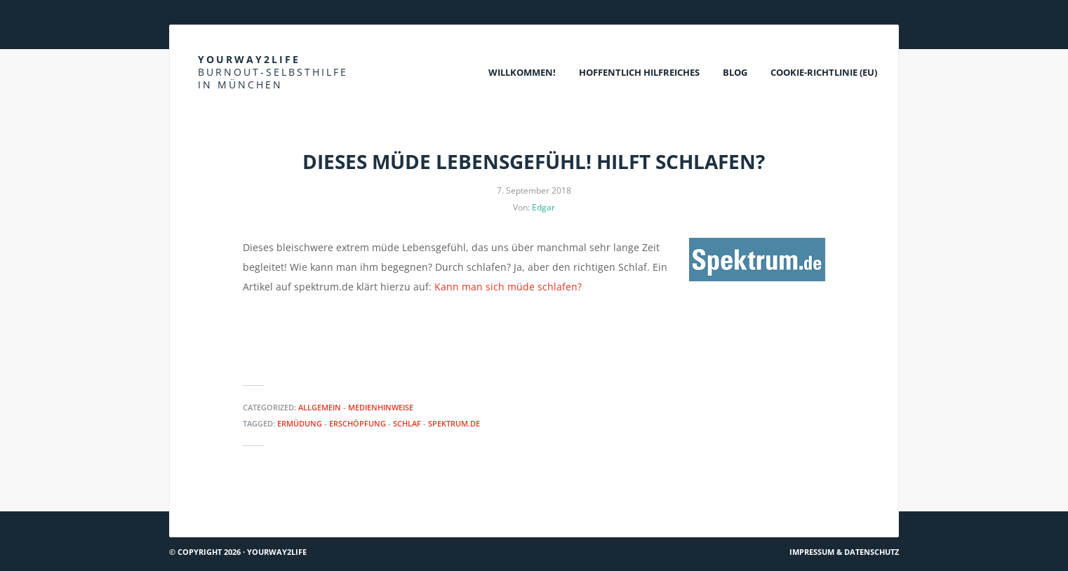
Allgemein (319, 407)
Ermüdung (299, 423)
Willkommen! (522, 72)
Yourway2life (273, 72)
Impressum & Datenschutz (844, 551)
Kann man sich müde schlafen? (508, 286)
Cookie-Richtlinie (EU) (823, 72)
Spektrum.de (454, 423)
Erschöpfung (357, 423)
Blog (735, 72)
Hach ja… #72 (205, 505)
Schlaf (407, 423)
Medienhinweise (380, 407)
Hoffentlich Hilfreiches (639, 72)
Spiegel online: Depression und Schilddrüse (788, 505)
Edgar (543, 207)
